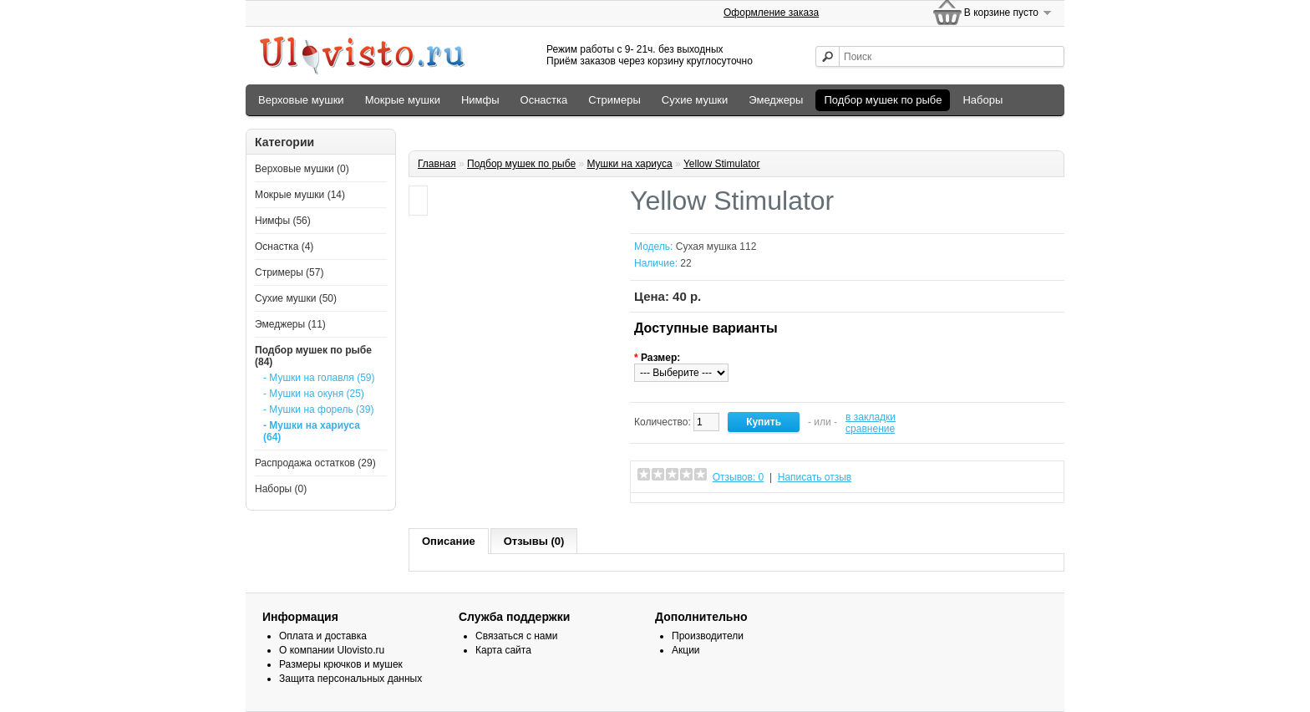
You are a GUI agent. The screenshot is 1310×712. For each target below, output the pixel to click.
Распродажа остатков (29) (315, 463)
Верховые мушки (301, 100)
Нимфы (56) (283, 220)
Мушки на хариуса (629, 164)
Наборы (982, 100)
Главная (437, 164)
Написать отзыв (814, 477)
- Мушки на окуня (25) (313, 393)
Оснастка (544, 100)
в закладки (870, 417)
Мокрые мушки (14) (300, 195)
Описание (448, 541)
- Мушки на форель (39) (318, 409)
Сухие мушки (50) (296, 298)
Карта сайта (503, 650)
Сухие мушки (695, 100)
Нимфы (480, 100)
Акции (686, 650)
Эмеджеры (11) (290, 324)
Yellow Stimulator (721, 164)
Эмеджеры (776, 100)
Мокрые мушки (402, 100)
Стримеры (614, 100)
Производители (708, 636)
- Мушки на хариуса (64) (311, 431)
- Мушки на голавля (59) (318, 378)
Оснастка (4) (284, 246)
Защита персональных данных (350, 678)
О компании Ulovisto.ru (331, 650)
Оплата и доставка (323, 636)
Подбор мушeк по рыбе (883, 100)
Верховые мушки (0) (302, 169)
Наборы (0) (281, 489)
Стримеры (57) (289, 272)
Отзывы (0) (534, 541)
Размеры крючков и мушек (341, 664)
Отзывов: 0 (738, 477)
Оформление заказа (771, 12)
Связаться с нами (516, 636)
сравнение (870, 429)
